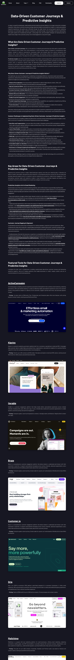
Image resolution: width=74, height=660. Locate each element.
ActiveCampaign (16, 283)
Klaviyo (12, 342)
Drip (10, 582)
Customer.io (14, 521)
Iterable (12, 403)
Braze (11, 460)
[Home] (4, 3)
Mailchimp (13, 638)
